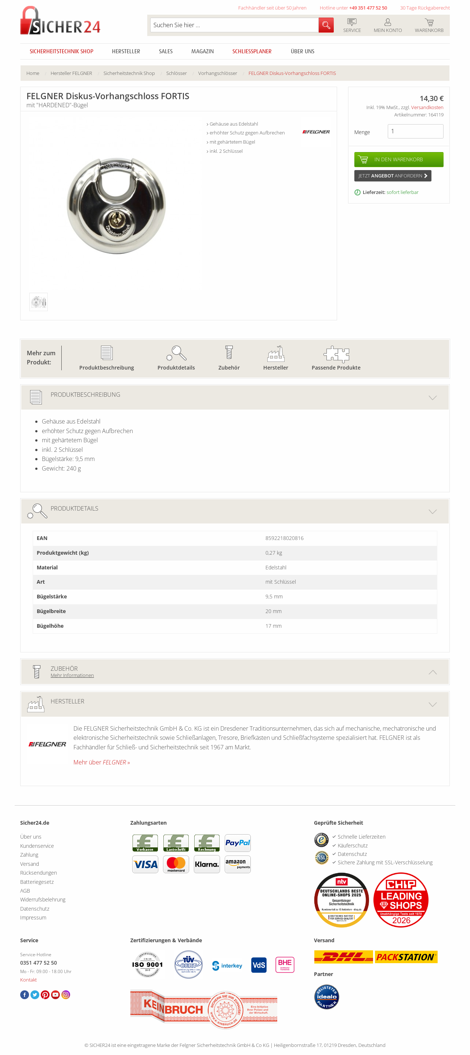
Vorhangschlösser (217, 73)
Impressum (33, 917)
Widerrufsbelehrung (42, 899)
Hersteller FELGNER (71, 73)
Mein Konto (387, 26)
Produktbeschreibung (106, 367)
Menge (362, 132)
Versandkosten (427, 107)
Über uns (302, 51)
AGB (25, 890)
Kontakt (28, 979)
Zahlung (29, 854)
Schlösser (176, 73)
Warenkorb (429, 26)
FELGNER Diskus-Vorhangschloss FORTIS (292, 73)
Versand (29, 863)
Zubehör (229, 367)
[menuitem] (38, 73)
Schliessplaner (252, 51)
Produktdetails (176, 367)
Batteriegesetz (37, 881)
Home (32, 73)
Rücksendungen (38, 872)
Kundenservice (37, 845)
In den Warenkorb (399, 159)
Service (352, 26)
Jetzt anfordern (393, 175)
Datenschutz (34, 908)
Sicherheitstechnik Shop (61, 51)
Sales (166, 51)
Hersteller (126, 51)
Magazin (202, 51)
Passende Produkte (336, 367)
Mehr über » (101, 762)
